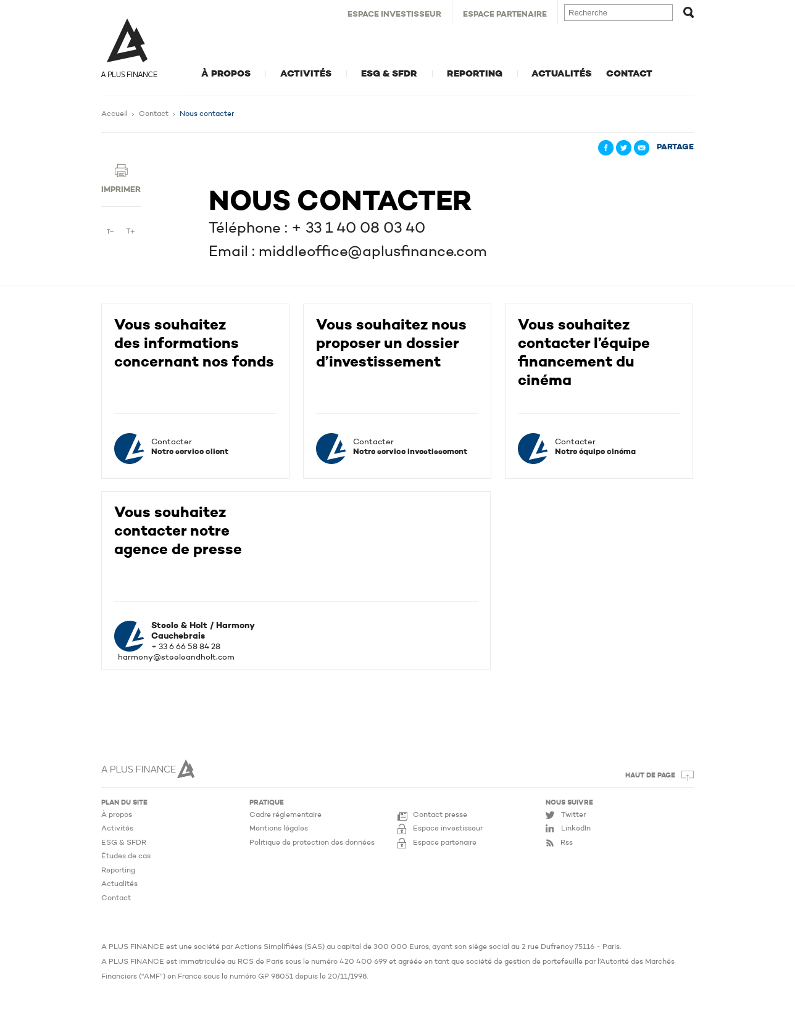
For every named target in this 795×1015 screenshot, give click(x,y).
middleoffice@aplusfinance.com (373, 252)
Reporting (474, 73)
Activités (305, 73)
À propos (226, 73)
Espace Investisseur (394, 14)
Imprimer (121, 190)
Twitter (573, 815)
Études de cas (126, 856)
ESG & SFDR (389, 73)
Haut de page (650, 776)
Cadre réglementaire (285, 815)
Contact (629, 73)
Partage (675, 147)
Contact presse (440, 815)
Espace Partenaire (505, 14)
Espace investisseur (448, 828)
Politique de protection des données (312, 843)
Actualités (561, 73)
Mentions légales (278, 828)
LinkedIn (576, 828)
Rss (566, 843)
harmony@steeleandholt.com (176, 657)
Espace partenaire (445, 843)
